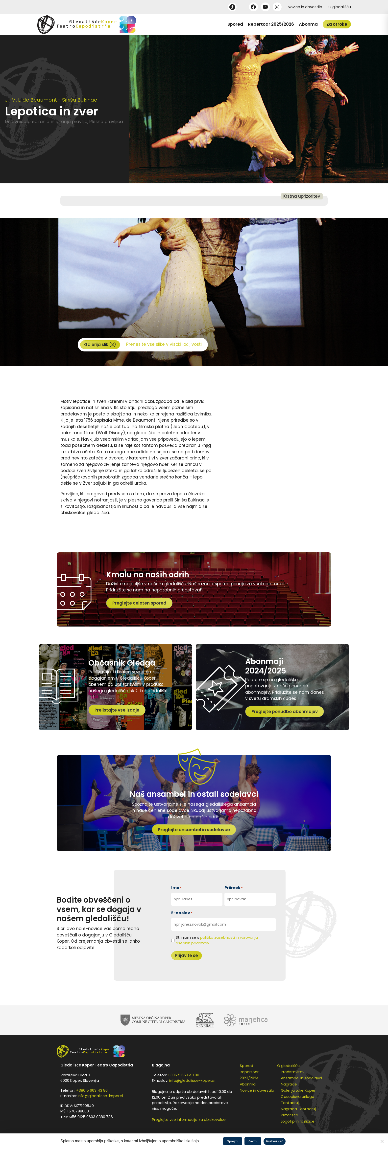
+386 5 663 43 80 (92, 1090)
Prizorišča (289, 1115)
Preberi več (274, 1141)
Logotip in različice (298, 1121)
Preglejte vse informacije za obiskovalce (189, 1119)
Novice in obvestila (305, 6)
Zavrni (253, 1141)
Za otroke (336, 24)
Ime (176, 887)
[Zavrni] (381, 1141)
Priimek (233, 887)
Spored (235, 24)
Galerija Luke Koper (298, 1090)
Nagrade (289, 1084)
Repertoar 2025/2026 (271, 24)
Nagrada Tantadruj (298, 1108)
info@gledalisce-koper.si (100, 1095)
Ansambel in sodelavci (301, 1078)
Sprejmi (232, 1141)
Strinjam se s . (217, 940)
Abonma (308, 24)
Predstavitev (292, 1071)
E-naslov (182, 913)
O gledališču (339, 6)
